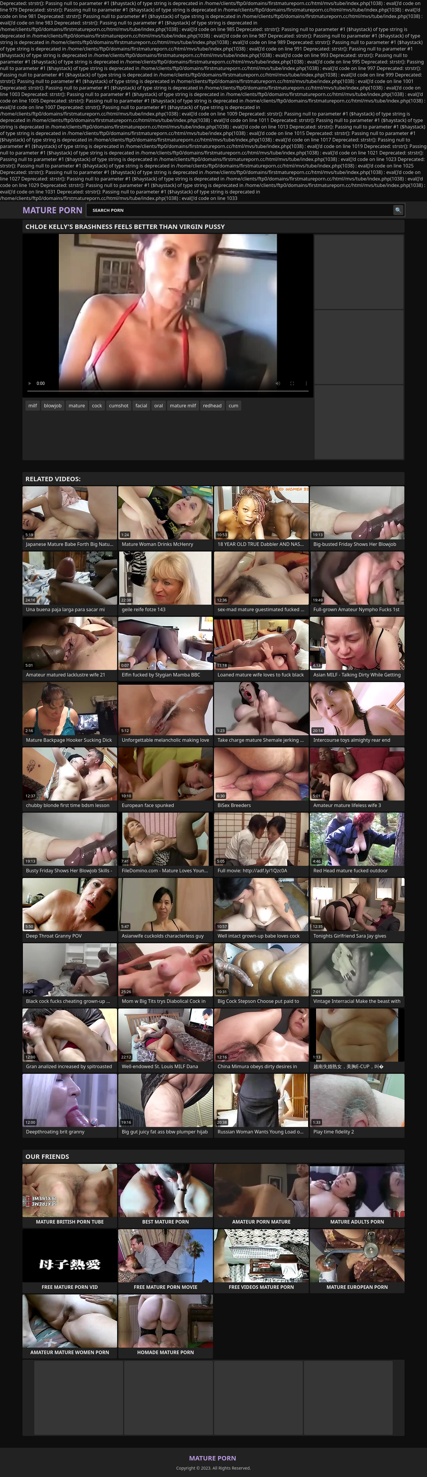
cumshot (119, 405)
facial (141, 405)
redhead (212, 405)
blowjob (53, 405)
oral (158, 405)
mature (77, 405)
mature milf (183, 405)
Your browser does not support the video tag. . (167, 316)
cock (97, 405)
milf (32, 405)
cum (234, 405)
